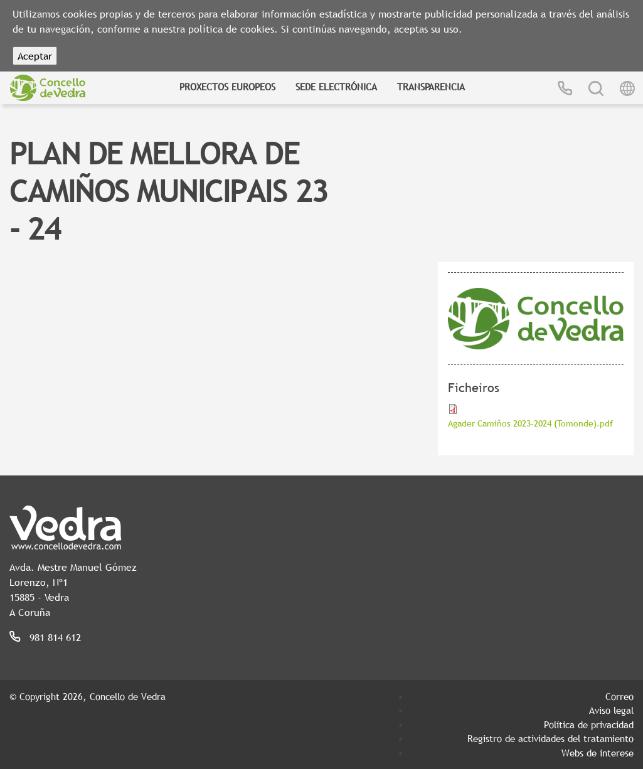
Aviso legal (611, 710)
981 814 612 (55, 637)
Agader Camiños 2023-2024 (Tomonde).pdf (530, 423)
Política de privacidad (589, 724)
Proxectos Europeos (227, 86)
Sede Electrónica (336, 86)
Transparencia (431, 86)
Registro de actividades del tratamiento (550, 738)
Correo (619, 696)
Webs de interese (597, 752)
